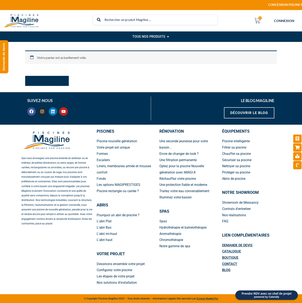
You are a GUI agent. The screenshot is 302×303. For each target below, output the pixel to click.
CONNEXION (285, 21)
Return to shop (47, 81)
